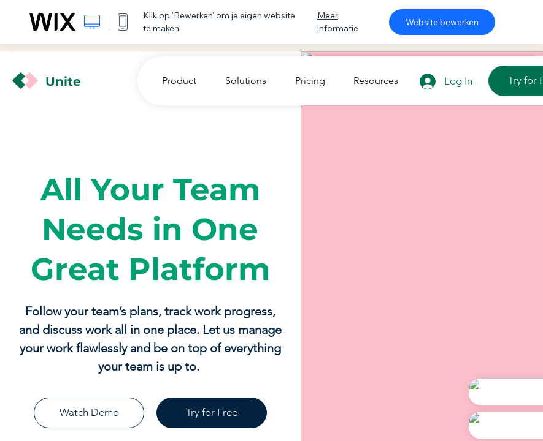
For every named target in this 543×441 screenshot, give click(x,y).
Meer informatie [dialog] (337, 22)
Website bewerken (442, 22)
